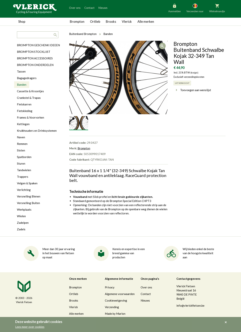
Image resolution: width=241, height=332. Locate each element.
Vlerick (127, 21)
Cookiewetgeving (116, 300)
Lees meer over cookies (29, 326)
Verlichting (24, 189)
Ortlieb (95, 21)
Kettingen (23, 124)
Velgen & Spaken (27, 183)
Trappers (22, 176)
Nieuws (103, 7)
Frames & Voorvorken (30, 117)
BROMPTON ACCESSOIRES (35, 58)
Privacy (109, 287)
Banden (21, 84)
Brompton (77, 21)
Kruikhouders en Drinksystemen (37, 130)
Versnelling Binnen (28, 196)
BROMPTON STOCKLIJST (33, 51)
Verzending (112, 307)
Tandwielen (24, 170)
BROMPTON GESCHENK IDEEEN (38, 45)
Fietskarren (24, 104)
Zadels (21, 229)
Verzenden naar (195, 8)
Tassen (21, 71)
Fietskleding (24, 111)
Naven (21, 137)
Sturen (21, 163)
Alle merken (145, 21)
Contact (89, 7)
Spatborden (24, 157)
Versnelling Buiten (28, 203)
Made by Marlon (115, 313)
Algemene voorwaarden (120, 294)
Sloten (21, 150)
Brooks (111, 21)
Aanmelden (174, 8)
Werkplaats (24, 209)
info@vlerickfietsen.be (190, 305)
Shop (21, 21)
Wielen (21, 216)
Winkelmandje (217, 8)
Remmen (22, 143)
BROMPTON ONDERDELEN (35, 65)
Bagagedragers (27, 78)
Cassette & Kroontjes (30, 91)
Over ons (75, 7)
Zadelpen (23, 222)
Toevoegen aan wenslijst (192, 90)
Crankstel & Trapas (29, 97)
